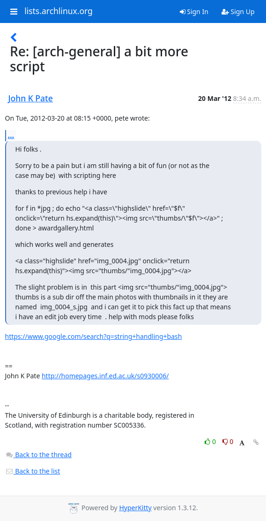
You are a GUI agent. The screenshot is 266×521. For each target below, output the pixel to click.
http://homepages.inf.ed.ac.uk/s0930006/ (105, 375)
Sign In (194, 11)
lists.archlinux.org (58, 11)
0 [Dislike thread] (228, 441)
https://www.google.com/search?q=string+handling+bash (93, 336)
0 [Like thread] (211, 441)
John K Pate (30, 98)
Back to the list (32, 471)
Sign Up (238, 11)
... (11, 135)
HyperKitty (135, 507)
